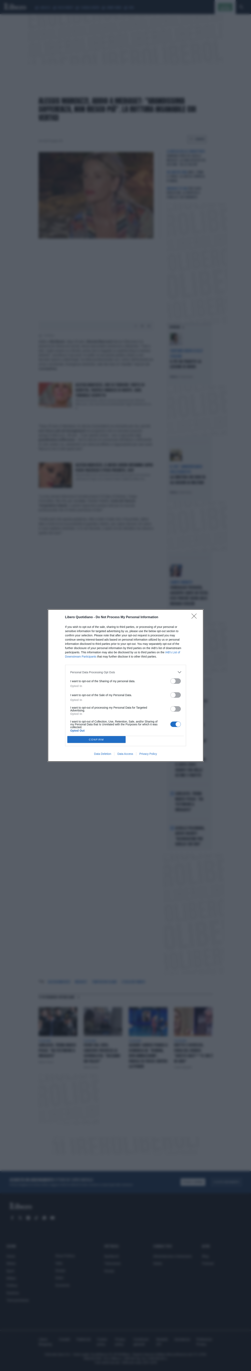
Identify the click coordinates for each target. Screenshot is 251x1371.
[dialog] (125, 685)
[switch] (175, 681)
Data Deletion (102, 753)
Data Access (125, 753)
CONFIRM (96, 739)
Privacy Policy (148, 753)
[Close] (195, 617)
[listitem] (125, 672)
